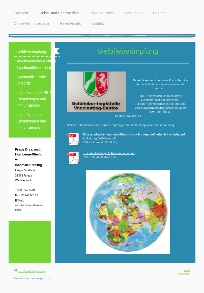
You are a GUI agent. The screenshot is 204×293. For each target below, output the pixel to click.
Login (187, 270)
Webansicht (183, 273)
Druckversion (24, 271)
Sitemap (40, 271)
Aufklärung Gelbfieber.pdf (99, 138)
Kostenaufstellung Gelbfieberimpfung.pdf (109, 153)
